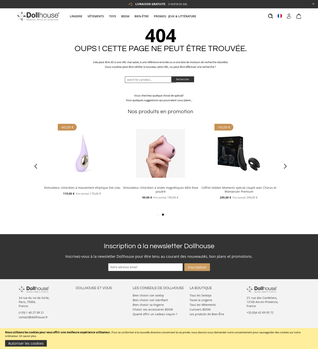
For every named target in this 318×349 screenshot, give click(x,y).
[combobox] (150, 79)
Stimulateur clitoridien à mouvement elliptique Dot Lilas (82, 188)
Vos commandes (87, 307)
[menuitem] (78, 16)
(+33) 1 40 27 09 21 (31, 312)
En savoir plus (27, 336)
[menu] (133, 16)
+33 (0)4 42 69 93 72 (260, 312)
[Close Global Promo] (313, 3)
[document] (159, 338)
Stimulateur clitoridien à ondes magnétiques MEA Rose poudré (160, 189)
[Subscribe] (197, 267)
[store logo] (38, 16)
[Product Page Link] (82, 183)
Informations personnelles (94, 303)
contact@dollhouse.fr (33, 317)
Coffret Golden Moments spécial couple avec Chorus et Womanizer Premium (238, 189)
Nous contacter (86, 295)
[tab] (133, 16)
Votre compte (85, 299)
